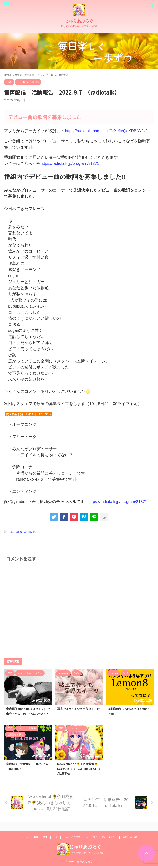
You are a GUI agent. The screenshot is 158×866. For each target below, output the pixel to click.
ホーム (24, 837)
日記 (55, 837)
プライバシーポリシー (105, 837)
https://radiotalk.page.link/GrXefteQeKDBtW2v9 (107, 131)
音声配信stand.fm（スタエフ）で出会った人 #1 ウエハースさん (27, 713)
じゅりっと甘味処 (25, 532)
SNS (10, 532)
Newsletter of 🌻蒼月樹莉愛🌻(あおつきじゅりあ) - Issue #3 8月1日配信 (79, 773)
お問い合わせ (130, 837)
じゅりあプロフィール (76, 837)
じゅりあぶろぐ (79, 21)
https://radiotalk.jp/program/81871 (71, 163)
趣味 (35, 837)
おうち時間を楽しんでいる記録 (86, 853)
